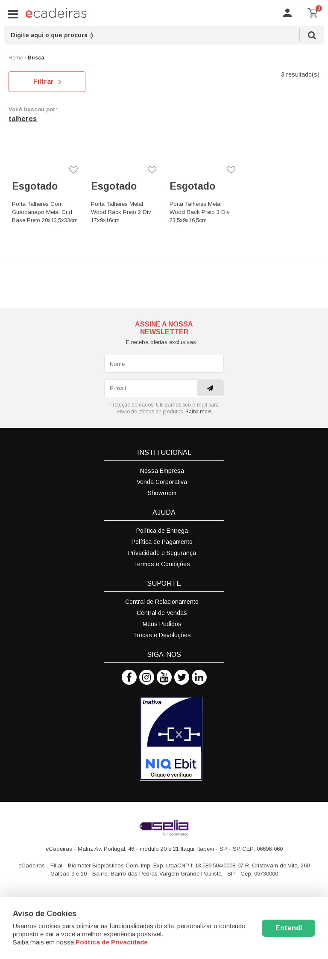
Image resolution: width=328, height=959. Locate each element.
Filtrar (47, 81)
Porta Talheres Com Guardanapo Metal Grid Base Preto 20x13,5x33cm (45, 212)
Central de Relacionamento (162, 601)
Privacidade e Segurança (162, 552)
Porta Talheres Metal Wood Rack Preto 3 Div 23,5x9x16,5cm (200, 212)
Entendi (288, 928)
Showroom (162, 493)
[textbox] (164, 35)
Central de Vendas (162, 612)
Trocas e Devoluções (162, 635)
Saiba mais (198, 412)
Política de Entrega (162, 530)
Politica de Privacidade (112, 942)
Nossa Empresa (162, 470)
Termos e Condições (162, 564)
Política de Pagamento (162, 541)
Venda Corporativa (162, 481)
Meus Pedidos (162, 624)
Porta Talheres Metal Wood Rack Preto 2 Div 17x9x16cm (121, 212)
